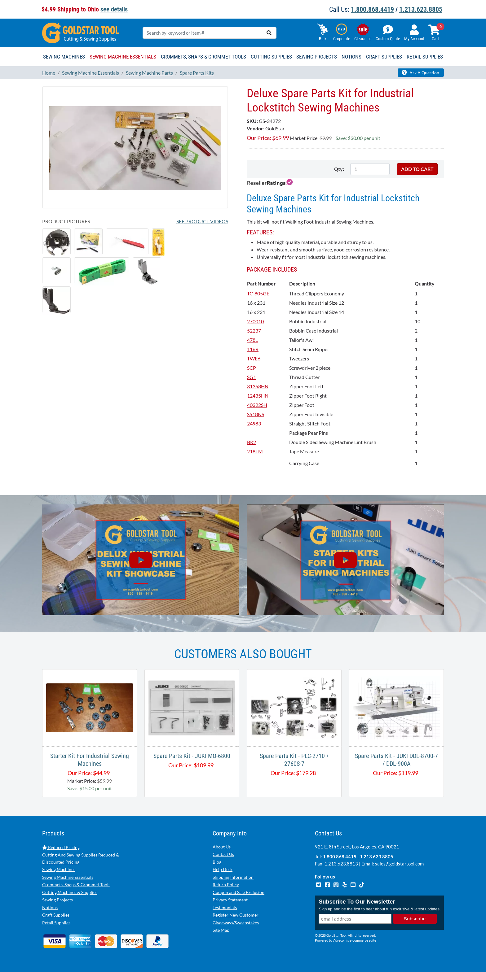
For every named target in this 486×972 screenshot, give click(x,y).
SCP (251, 368)
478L (252, 340)
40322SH (257, 405)
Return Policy (226, 884)
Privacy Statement (230, 899)
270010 (255, 321)
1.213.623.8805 (420, 9)
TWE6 (253, 358)
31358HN (257, 386)
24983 (254, 423)
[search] (269, 33)
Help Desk (222, 869)
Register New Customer (235, 915)
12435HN (257, 396)
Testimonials (225, 907)
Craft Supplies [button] (384, 57)
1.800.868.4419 (372, 9)
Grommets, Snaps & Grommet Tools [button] (203, 57)
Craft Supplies (55, 915)
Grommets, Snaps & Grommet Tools (76, 884)
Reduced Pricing (61, 847)
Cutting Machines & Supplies (69, 892)
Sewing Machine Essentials (67, 877)
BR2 (251, 442)
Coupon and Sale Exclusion (238, 892)
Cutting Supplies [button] (271, 57)
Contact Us (223, 854)
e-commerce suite (363, 941)
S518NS (255, 414)
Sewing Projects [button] (316, 57)
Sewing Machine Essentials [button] (123, 57)
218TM (255, 451)
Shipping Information (233, 877)
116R (252, 349)
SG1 (251, 377)
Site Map (221, 930)
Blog (217, 862)
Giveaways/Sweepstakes (236, 922)
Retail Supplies (56, 922)
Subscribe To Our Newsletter (357, 902)
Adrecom (340, 941)
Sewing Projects (57, 899)
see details (114, 9)
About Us (222, 846)
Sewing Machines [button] (64, 57)
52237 (254, 330)
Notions (50, 907)
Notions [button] (351, 57)
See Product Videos (202, 221)
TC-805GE (258, 293)
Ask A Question (420, 72)
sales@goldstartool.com (399, 863)
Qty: (339, 169)
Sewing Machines (58, 869)
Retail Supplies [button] (425, 57)
